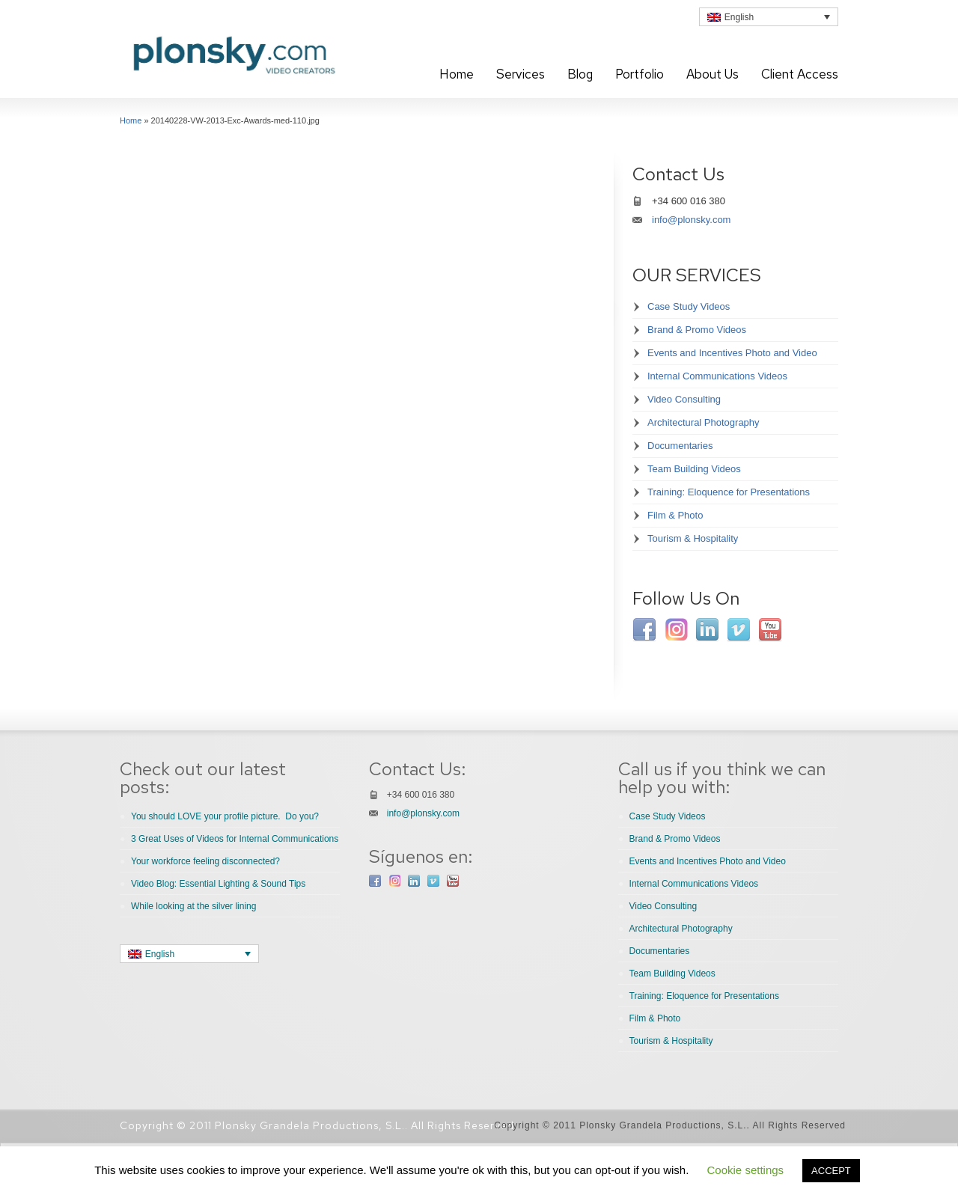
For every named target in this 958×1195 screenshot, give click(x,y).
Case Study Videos (688, 306)
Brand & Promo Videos (696, 329)
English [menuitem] (739, 17)
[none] (768, 16)
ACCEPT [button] (831, 1170)
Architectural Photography (703, 422)
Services (520, 74)
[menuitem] (768, 16)
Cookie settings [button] (745, 1170)
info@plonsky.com (691, 219)
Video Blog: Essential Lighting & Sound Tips (218, 883)
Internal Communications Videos (717, 376)
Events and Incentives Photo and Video (732, 352)
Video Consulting (684, 399)
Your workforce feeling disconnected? (205, 861)
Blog (580, 74)
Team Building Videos (694, 468)
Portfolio (639, 74)
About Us (712, 74)
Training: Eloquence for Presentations (728, 492)
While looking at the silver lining (193, 906)
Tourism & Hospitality (692, 538)
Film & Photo (675, 515)
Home (456, 74)
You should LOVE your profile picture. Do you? (225, 816)
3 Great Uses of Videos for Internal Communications (234, 839)
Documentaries (680, 445)
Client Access (799, 74)
